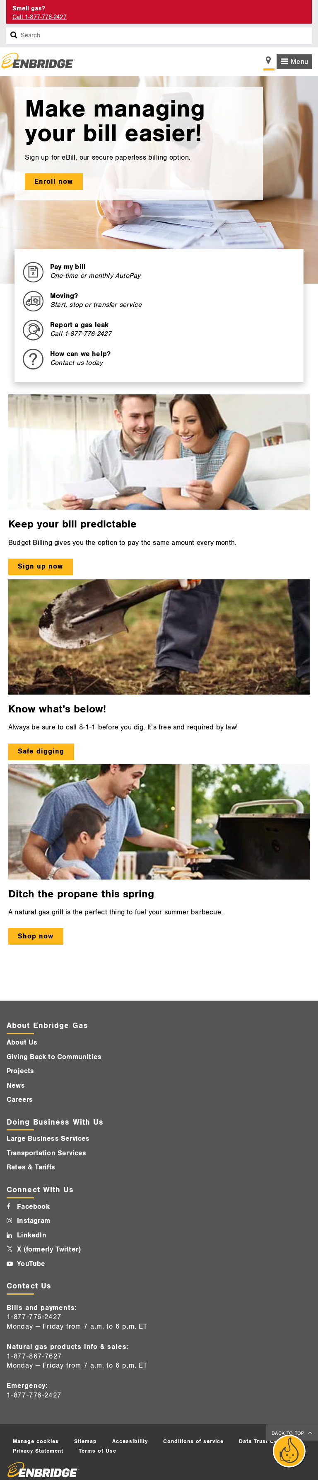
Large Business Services (48, 1139)
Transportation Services (47, 1153)
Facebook (33, 1207)
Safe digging (41, 751)
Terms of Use (97, 1451)
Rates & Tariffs (31, 1167)
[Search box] (14, 35)
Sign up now (40, 566)
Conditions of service (193, 1441)
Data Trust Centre (264, 1441)
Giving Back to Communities (54, 1057)
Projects (20, 1071)
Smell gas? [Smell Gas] (28, 8)
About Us (22, 1042)
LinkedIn (31, 1235)
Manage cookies (36, 1441)
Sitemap (85, 1441)
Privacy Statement (38, 1451)
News (16, 1085)
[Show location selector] (269, 62)
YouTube (31, 1264)
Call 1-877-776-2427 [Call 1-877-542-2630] (39, 17)
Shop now (35, 936)
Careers (20, 1100)
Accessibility (130, 1441)
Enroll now (53, 181)
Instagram (33, 1221)
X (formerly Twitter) (49, 1249)
